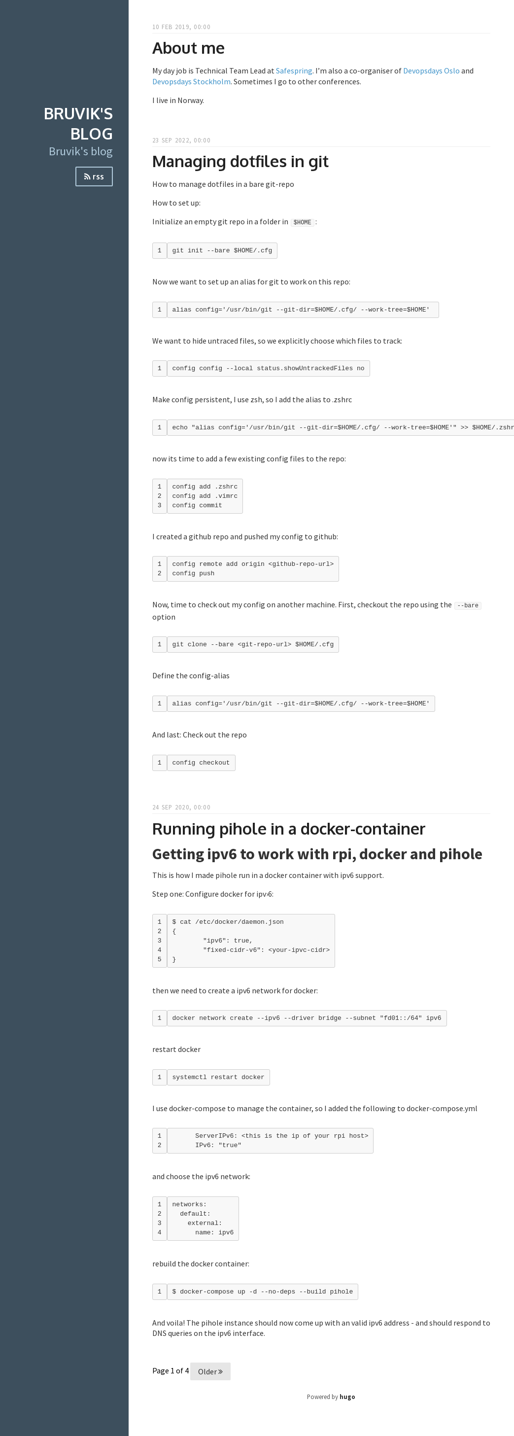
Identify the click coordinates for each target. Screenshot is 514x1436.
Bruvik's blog (78, 123)
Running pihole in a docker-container (289, 828)
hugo (347, 1397)
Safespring (294, 70)
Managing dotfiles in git (240, 161)
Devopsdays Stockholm (191, 81)
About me (188, 47)
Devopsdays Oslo (431, 70)
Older (210, 1371)
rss (94, 176)
